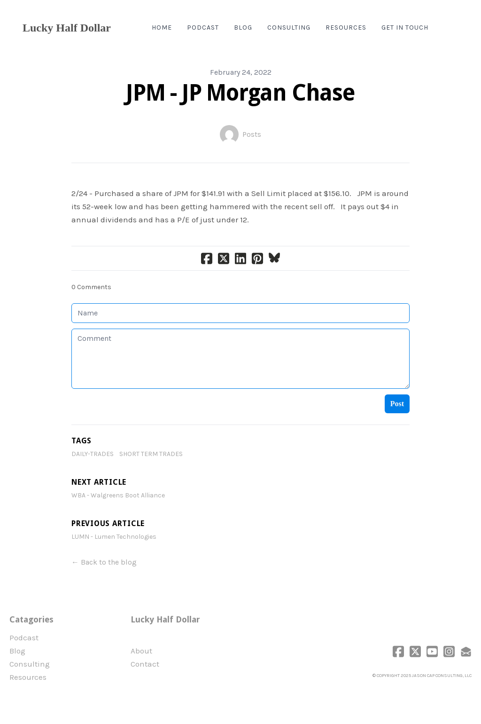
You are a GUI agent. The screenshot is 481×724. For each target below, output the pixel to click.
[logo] (67, 27)
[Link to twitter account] (415, 651)
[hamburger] (122, 27)
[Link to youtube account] (432, 651)
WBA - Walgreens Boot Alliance (118, 495)
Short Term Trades (151, 454)
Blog (17, 650)
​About (141, 650)
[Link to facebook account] (398, 651)
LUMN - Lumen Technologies (113, 537)
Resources (28, 677)
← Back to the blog (104, 562)
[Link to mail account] (466, 651)
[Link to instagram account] (449, 651)
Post (397, 404)
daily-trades (92, 454)
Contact (145, 664)
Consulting (29, 664)
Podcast (24, 637)
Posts (251, 134)
